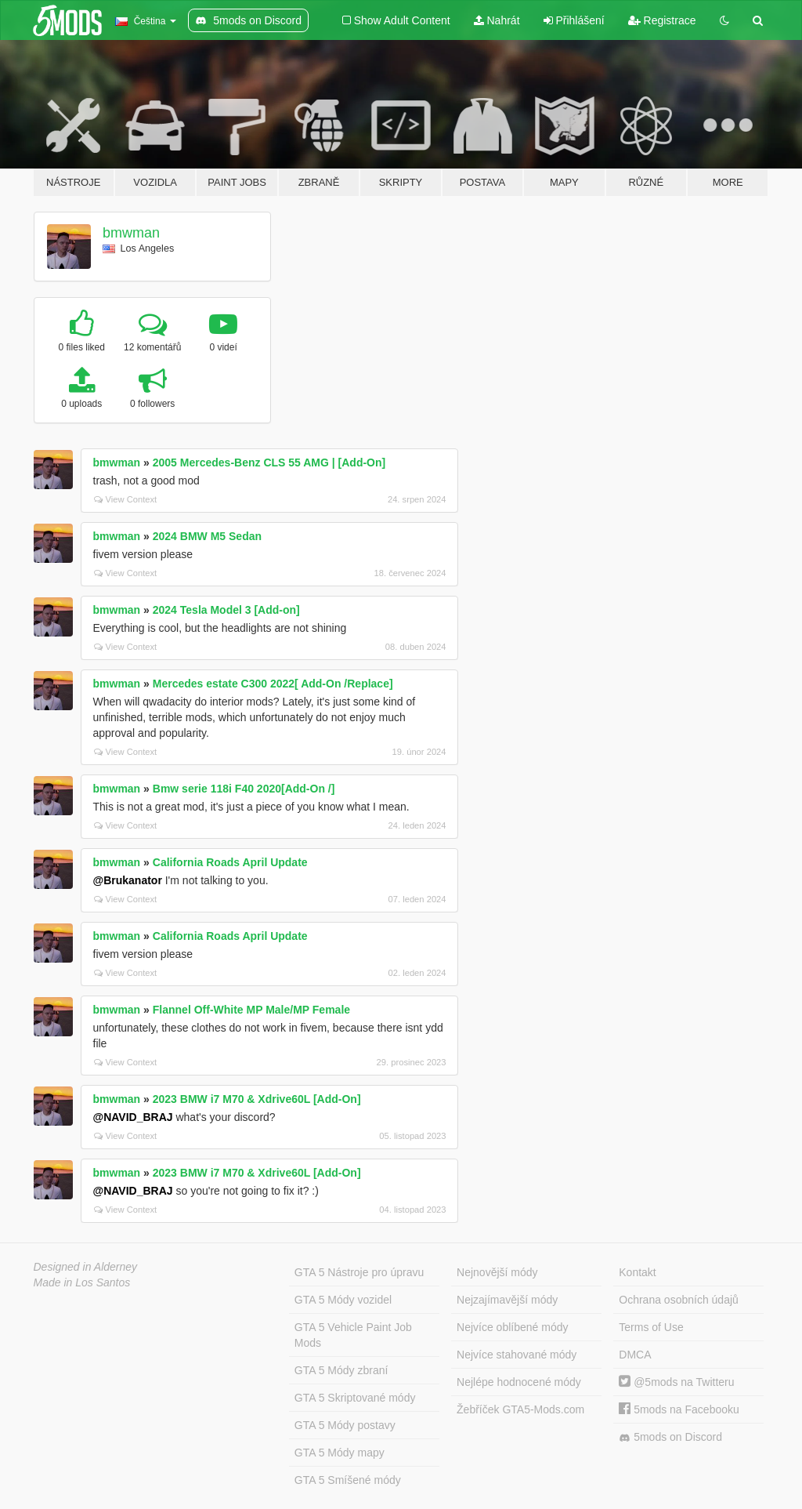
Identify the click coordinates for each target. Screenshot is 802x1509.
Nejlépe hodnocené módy (519, 1382)
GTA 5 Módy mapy (339, 1452)
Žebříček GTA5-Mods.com (520, 1409)
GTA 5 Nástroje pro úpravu (359, 1272)
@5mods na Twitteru (676, 1382)
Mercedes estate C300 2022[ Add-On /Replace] (273, 683)
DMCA (635, 1354)
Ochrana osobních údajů (679, 1299)
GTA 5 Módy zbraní (341, 1370)
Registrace (662, 20)
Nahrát (497, 20)
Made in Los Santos (82, 1282)
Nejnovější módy (497, 1272)
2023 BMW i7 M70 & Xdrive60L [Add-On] (257, 1099)
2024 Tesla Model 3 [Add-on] (226, 610)
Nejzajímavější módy (507, 1299)
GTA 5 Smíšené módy (347, 1480)
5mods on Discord (670, 1437)
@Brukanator (127, 880)
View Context (125, 499)
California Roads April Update (230, 862)
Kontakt (637, 1272)
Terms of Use (651, 1327)
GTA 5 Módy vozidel (343, 1299)
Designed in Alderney (86, 1267)
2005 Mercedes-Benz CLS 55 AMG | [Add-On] (269, 462)
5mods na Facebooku (679, 1409)
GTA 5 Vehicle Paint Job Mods (353, 1335)
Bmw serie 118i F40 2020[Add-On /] (244, 788)
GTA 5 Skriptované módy (355, 1397)
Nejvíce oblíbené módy (512, 1327)
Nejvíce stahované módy (516, 1354)
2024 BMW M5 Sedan (207, 536)
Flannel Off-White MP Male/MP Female (251, 1009)
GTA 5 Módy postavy (345, 1425)
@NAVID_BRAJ (133, 1117)
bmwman (131, 233)
